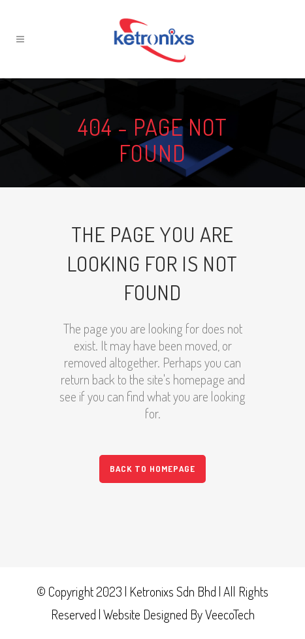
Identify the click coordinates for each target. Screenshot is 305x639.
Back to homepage (152, 468)
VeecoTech (230, 614)
